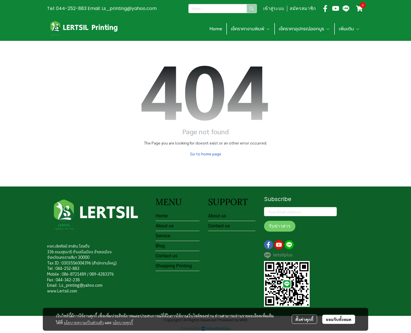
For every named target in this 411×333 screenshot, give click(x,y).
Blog (160, 245)
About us (165, 225)
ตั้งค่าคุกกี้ (304, 319)
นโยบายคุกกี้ (122, 322)
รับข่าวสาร (280, 226)
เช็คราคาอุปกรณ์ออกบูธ (304, 28)
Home (215, 28)
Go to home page (205, 153)
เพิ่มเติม (349, 28)
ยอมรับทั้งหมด (338, 319)
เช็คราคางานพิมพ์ (250, 28)
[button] (222, 9)
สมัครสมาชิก (303, 8)
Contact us (166, 255)
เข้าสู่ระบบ (273, 8)
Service (163, 235)
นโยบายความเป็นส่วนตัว (84, 322)
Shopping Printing (174, 265)
